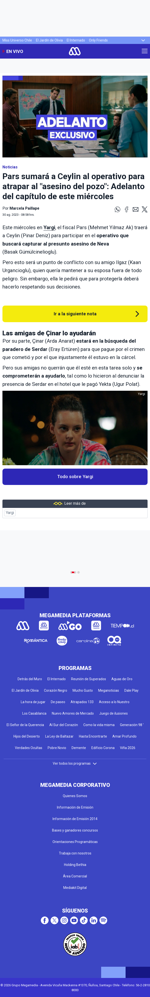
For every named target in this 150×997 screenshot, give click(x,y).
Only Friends (98, 40)
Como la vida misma (99, 725)
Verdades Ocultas (28, 748)
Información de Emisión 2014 (75, 819)
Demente (79, 748)
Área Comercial (75, 876)
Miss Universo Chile (17, 40)
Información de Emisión (75, 807)
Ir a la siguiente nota (75, 313)
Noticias (10, 167)
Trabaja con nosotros (75, 853)
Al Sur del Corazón (63, 725)
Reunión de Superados (88, 679)
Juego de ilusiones (113, 713)
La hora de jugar (33, 702)
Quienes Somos (75, 796)
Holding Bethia (75, 865)
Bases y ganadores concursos (75, 830)
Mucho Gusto (83, 690)
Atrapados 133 (82, 702)
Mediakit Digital (75, 888)
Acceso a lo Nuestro (114, 702)
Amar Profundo (124, 736)
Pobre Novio (57, 748)
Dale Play (131, 690)
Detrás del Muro (30, 679)
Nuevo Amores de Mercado (73, 713)
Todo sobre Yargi (75, 476)
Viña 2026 (127, 748)
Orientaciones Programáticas (75, 842)
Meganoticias (108, 690)
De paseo (58, 702)
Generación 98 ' (132, 725)
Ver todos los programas (75, 763)
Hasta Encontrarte (93, 736)
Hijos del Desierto (26, 736)
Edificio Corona (103, 748)
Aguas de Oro (121, 679)
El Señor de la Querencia (25, 725)
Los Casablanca (34, 713)
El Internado (76, 40)
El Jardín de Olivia (49, 40)
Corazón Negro (55, 690)
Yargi (10, 513)
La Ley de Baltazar (59, 736)
